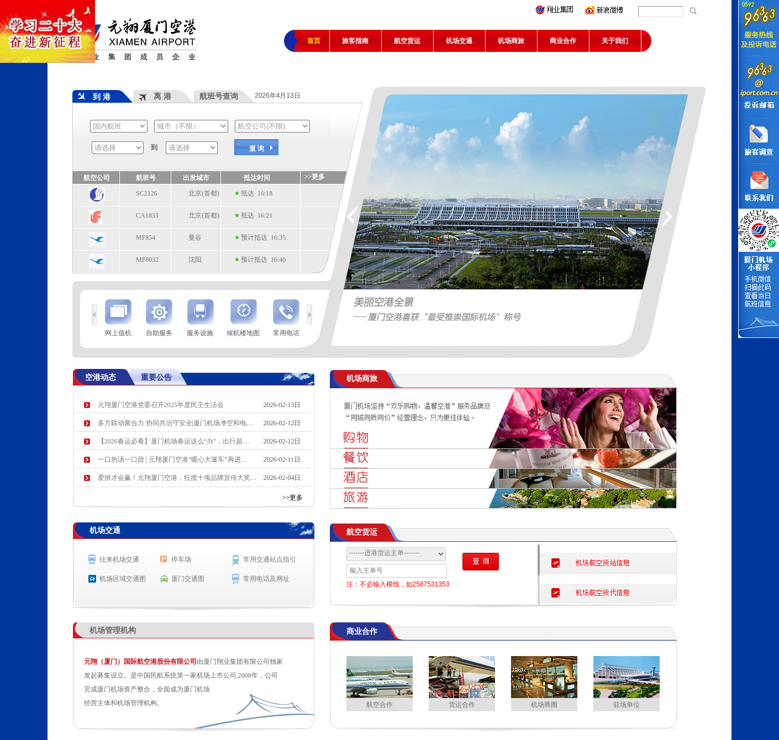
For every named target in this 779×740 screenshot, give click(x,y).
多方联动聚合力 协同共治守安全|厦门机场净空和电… (175, 423)
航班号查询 (218, 96)
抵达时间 (257, 178)
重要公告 (156, 377)
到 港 (94, 96)
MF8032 (147, 259)
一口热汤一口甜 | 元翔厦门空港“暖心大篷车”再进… (173, 459)
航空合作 (379, 682)
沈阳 (195, 259)
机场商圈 (544, 682)
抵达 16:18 (256, 193)
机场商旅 (511, 41)
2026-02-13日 (282, 405)
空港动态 (100, 377)
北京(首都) (203, 193)
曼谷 (195, 237)
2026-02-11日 (282, 459)
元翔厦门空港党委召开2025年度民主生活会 (161, 405)
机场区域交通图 (122, 579)
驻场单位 (626, 682)
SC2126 (146, 193)
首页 (313, 41)
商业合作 (563, 41)
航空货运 (407, 41)
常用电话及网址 (266, 579)
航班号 (146, 178)
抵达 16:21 (256, 215)
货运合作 (462, 682)
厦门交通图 (187, 579)
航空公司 (96, 178)
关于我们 (615, 41)
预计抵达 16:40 (263, 259)
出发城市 (196, 178)
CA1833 (147, 215)
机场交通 (459, 41)
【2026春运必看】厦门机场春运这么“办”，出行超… (174, 441)
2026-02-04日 (282, 478)
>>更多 (292, 497)
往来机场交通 (119, 559)
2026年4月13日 (279, 95)
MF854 (145, 237)
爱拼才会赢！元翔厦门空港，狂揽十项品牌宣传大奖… (177, 478)
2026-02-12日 (282, 423)
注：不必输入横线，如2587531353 (398, 584)
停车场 (181, 559)
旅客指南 (355, 41)
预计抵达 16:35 (263, 237)
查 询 (256, 148)
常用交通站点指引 (269, 559)
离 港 (155, 96)
